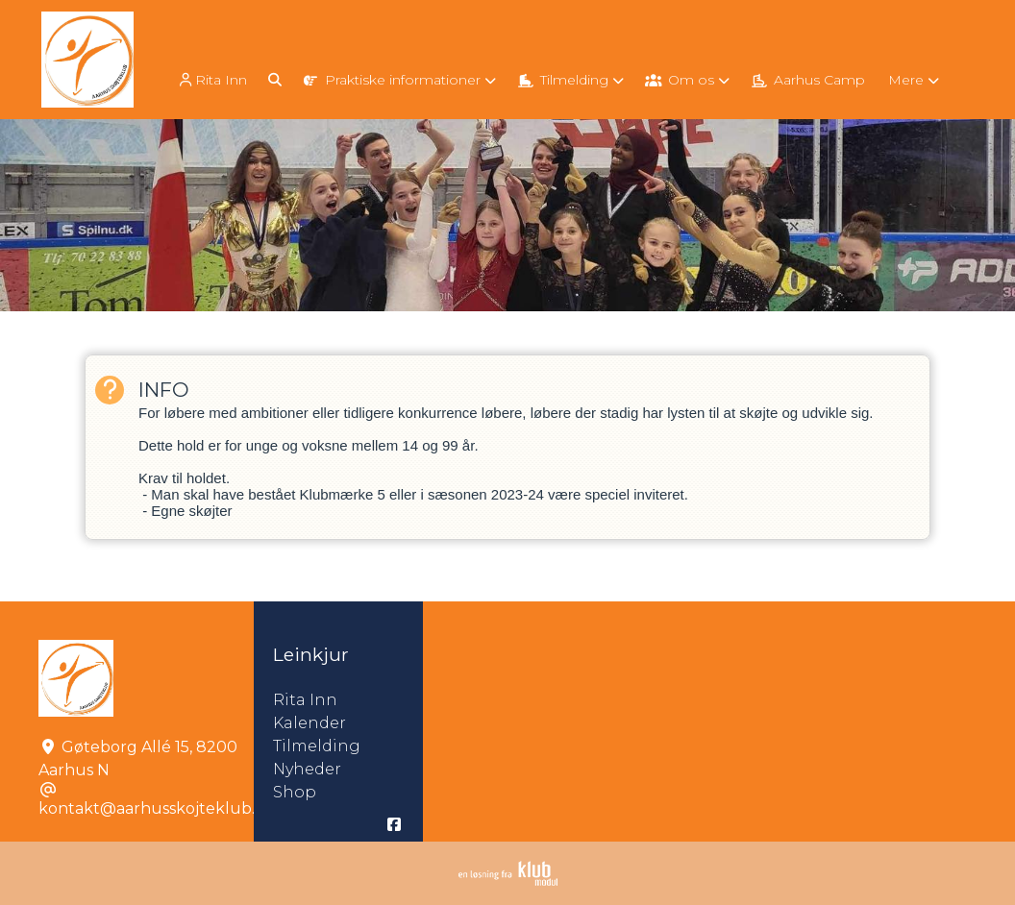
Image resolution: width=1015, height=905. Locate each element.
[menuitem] (213, 79)
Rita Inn (211, 80)
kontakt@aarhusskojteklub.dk (156, 808)
